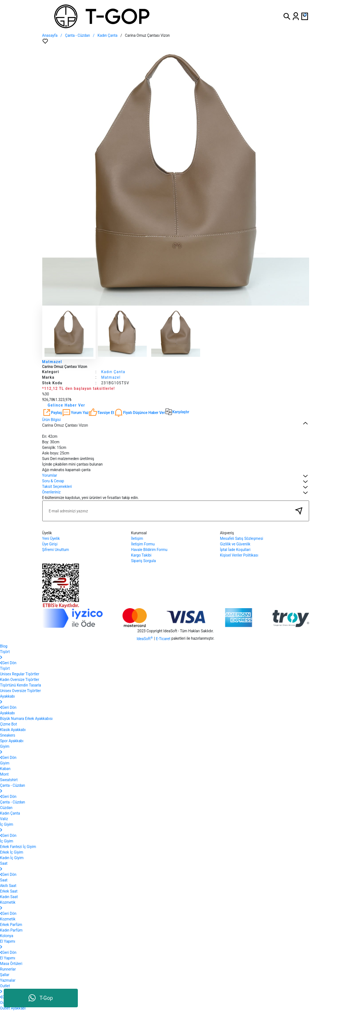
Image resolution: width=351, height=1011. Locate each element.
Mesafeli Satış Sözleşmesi (242, 539)
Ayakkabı (7, 713)
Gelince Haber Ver (66, 405)
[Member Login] (295, 16)
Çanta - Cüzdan (12, 802)
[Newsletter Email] (175, 510)
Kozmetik (8, 919)
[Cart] (304, 16)
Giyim (4, 763)
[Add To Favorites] (45, 41)
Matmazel (52, 362)
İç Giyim (6, 841)
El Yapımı (7, 958)
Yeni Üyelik (51, 539)
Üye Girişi (50, 544)
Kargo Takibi (141, 555)
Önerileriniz (51, 492)
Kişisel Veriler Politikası (239, 555)
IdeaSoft (145, 638)
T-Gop (41, 998)
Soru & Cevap (53, 481)
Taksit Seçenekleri (57, 487)
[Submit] (298, 511)
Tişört (5, 668)
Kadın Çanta (113, 372)
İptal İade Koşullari (235, 550)
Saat (3, 880)
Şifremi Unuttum (55, 550)
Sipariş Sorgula (143, 561)
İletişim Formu (143, 544)
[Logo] (129, 16)
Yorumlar (49, 475)
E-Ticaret (163, 639)
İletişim (137, 539)
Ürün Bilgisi (51, 420)
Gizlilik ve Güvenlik (235, 544)
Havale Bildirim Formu (149, 550)
